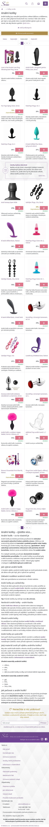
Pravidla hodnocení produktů (13, 798)
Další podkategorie (24, 28)
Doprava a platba (9, 786)
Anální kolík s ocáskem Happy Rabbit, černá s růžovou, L (11, 510)
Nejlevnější (24, 39)
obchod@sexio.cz (24, 804)
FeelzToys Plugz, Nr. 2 (33, 106)
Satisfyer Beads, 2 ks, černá (10, 279)
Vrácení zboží (7, 794)
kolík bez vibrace (12, 606)
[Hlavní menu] (45, 4)
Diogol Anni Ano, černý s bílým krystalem (36, 510)
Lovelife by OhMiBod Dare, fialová (37, 356)
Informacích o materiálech (24, 657)
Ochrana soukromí (9, 757)
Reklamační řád (8, 775)
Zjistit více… (27, 23)
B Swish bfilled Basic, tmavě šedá (12, 317)
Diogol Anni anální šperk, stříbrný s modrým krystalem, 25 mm (37, 471)
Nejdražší (34, 39)
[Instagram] (42, 739)
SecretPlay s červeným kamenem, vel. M (37, 318)
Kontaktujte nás (8, 753)
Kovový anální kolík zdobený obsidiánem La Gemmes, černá (11, 395)
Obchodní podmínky (10, 772)
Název (5, 39)
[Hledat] (26, 4)
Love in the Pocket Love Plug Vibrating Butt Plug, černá (10, 68)
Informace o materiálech (11, 765)
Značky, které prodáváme (11, 761)
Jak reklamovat (8, 790)
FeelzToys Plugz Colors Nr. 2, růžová (35, 242)
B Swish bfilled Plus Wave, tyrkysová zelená (34, 145)
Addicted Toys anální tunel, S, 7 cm (36, 433)
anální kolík (19, 588)
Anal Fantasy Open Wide (9, 202)
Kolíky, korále (10, 9)
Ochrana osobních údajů (11, 779)
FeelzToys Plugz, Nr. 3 (8, 144)
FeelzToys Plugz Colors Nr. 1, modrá (35, 280)
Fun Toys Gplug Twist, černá (10, 106)
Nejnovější (13, 39)
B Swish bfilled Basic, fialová (10, 241)
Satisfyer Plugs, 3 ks (7, 356)
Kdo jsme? (6, 749)
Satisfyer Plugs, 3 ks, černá (34, 202)
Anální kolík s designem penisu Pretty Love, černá (36, 68)
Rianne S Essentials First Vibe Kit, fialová (12, 471)
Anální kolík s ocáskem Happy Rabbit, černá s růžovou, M (11, 433)
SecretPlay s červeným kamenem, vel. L (37, 395)
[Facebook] (46, 739)
